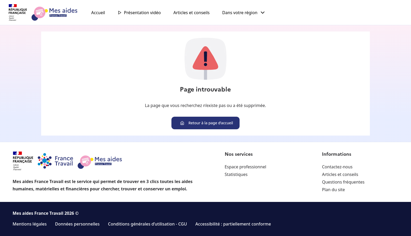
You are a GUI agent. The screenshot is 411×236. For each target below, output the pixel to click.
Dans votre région (244, 12)
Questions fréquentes (343, 182)
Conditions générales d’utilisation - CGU (147, 224)
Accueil (98, 12)
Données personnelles (77, 224)
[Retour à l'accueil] (47, 12)
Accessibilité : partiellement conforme (233, 224)
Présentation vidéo (139, 12)
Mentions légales (30, 224)
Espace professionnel (245, 167)
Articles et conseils (192, 12)
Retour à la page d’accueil (206, 122)
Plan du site (333, 189)
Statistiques (236, 174)
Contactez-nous (337, 167)
